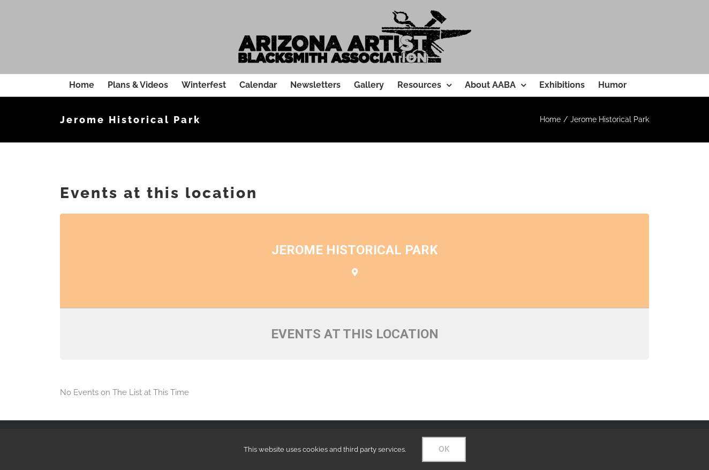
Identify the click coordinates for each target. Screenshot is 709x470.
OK (444, 449)
